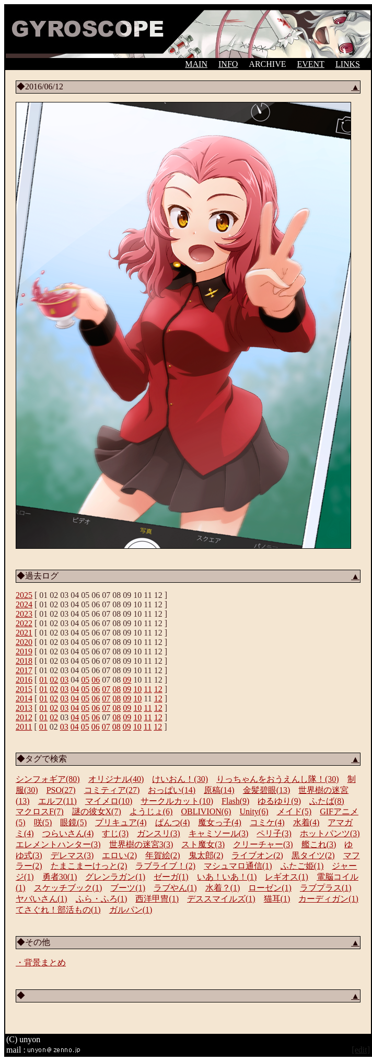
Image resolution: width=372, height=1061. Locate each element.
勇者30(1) (59, 876)
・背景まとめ (41, 962)
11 (148, 689)
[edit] (361, 1049)
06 (95, 679)
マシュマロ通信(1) (238, 865)
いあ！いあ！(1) (227, 876)
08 (116, 689)
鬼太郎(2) (206, 855)
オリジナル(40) (116, 779)
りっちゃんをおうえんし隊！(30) (277, 779)
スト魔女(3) (203, 844)
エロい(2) (119, 855)
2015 (24, 689)
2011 (24, 726)
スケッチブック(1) (68, 887)
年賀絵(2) (162, 855)
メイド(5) (294, 811)
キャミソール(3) (219, 833)
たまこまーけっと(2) (89, 865)
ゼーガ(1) (171, 876)
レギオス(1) (286, 876)
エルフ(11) (57, 801)
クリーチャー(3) (263, 844)
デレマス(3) (72, 855)
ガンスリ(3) (158, 833)
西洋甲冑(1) (157, 898)
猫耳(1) (277, 898)
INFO (228, 64)
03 (64, 679)
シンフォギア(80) (48, 779)
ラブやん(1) (175, 887)
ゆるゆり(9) (279, 801)
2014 (24, 698)
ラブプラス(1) (326, 887)
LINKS (347, 64)
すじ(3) (115, 833)
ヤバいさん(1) (41, 898)
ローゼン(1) (270, 887)
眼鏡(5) (73, 822)
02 (54, 679)
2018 (24, 660)
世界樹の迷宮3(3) (141, 844)
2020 (24, 642)
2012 (24, 717)
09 (127, 679)
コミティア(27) (112, 790)
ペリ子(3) (274, 833)
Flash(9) (235, 801)
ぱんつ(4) (172, 822)
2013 (24, 708)
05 (85, 679)
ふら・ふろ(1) (101, 898)
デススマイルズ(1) (221, 898)
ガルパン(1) (131, 909)
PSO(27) (61, 790)
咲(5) (43, 822)
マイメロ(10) (109, 801)
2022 (24, 623)
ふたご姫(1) (302, 865)
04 (75, 689)
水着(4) (306, 822)
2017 (24, 670)
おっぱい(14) (171, 790)
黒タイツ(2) (313, 855)
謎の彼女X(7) (96, 811)
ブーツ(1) (127, 887)
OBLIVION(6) (206, 811)
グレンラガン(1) (115, 876)
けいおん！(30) (180, 779)
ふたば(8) (326, 801)
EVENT (310, 64)
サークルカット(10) (177, 801)
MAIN (196, 64)
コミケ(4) (267, 822)
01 (43, 679)
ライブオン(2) (257, 855)
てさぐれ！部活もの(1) (58, 909)
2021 (24, 632)
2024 (24, 604)
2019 (24, 651)
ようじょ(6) (151, 811)
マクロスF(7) (40, 811)
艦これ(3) (318, 844)
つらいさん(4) (68, 833)
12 (158, 689)
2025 (24, 595)
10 (137, 689)
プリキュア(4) (121, 822)
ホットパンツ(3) (330, 833)
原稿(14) (219, 790)
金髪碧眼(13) (266, 790)
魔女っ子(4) (219, 822)
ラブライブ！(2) (165, 865)
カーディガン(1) (328, 898)
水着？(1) (222, 887)
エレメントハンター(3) (58, 844)
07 (106, 689)
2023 (24, 613)
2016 (24, 679)
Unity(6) (253, 811)
